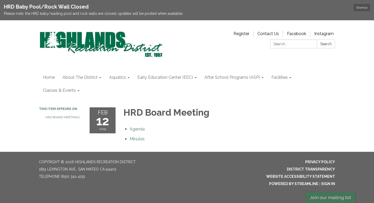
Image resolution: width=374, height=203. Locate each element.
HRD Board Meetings (62, 117)
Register (241, 33)
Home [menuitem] (49, 77)
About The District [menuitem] (80, 77)
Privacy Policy (320, 162)
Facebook (296, 33)
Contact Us (268, 33)
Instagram (324, 33)
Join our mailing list (330, 197)
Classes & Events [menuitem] (59, 90)
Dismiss (362, 7)
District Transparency (311, 169)
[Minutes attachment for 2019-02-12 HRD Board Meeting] (137, 138)
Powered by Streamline (293, 184)
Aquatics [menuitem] (117, 77)
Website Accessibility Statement (300, 176)
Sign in (328, 184)
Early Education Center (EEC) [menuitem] (165, 77)
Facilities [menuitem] (279, 77)
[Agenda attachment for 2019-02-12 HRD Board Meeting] (137, 129)
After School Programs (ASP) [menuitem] (232, 77)
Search (326, 44)
